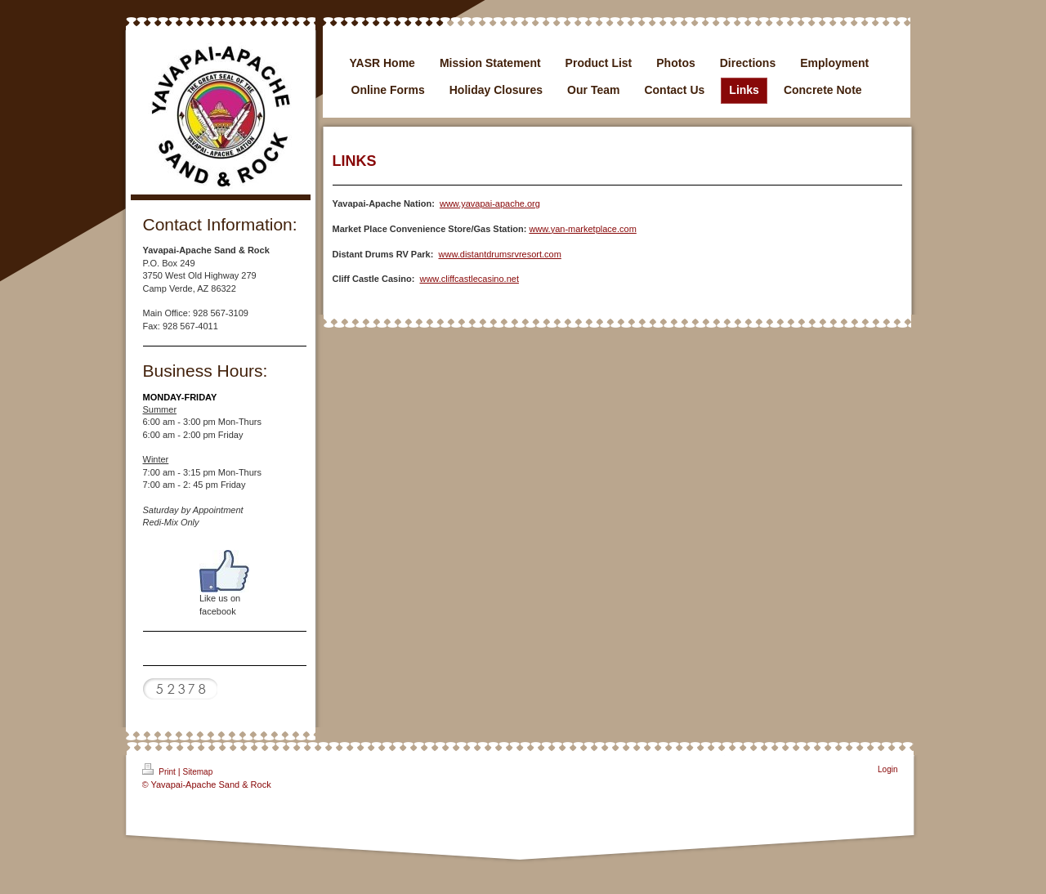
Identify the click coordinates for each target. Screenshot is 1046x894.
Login (887, 769)
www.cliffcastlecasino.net (468, 279)
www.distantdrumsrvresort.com (500, 254)
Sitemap (198, 771)
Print (160, 769)
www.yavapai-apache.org (490, 203)
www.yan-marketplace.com (582, 229)
